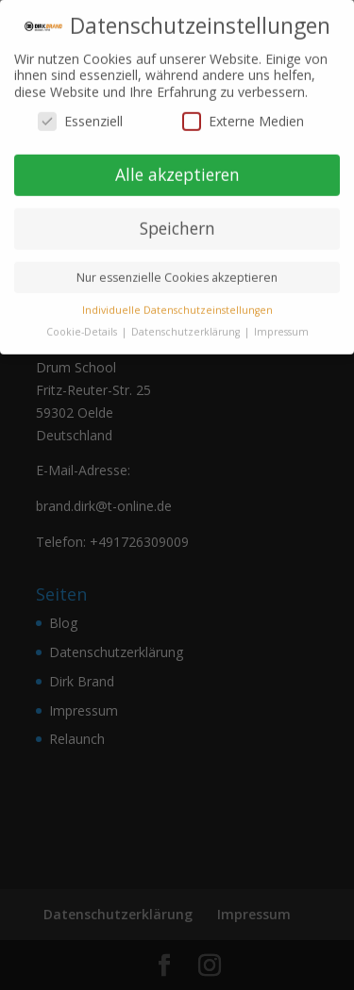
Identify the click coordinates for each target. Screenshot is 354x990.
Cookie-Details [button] (83, 323)
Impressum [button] (281, 323)
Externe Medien (243, 113)
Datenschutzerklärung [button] (187, 323)
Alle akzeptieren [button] (177, 166)
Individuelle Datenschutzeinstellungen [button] (177, 301)
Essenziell (80, 113)
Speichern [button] (177, 219)
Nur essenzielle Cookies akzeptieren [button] (177, 269)
